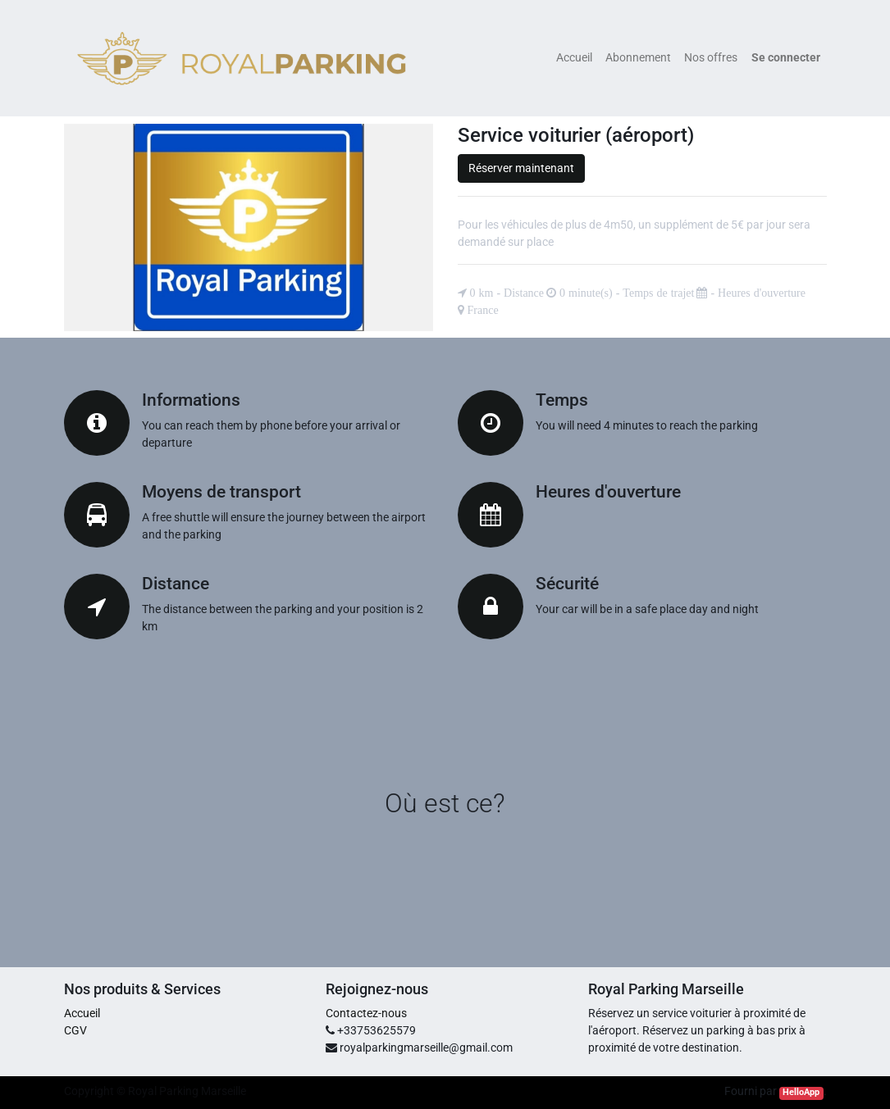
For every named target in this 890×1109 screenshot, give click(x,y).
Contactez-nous (366, 1013)
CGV (75, 1030)
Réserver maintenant (521, 168)
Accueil (82, 1013)
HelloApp (801, 1092)
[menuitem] (574, 58)
